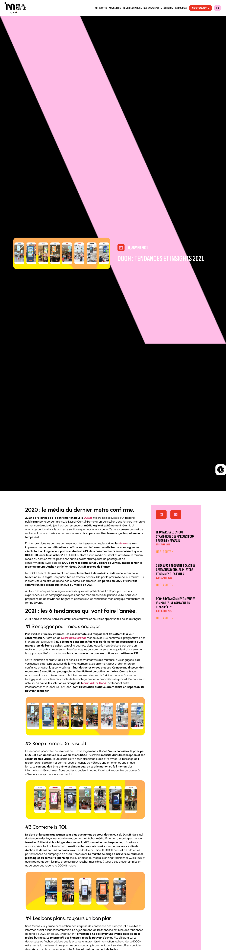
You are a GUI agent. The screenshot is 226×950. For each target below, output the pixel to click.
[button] (161, 514)
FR (217, 8)
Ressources (181, 8)
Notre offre (101, 8)
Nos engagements (153, 8)
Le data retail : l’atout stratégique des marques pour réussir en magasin (175, 536)
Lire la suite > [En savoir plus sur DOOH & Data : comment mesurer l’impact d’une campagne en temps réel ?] (164, 618)
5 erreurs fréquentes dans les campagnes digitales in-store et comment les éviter (175, 569)
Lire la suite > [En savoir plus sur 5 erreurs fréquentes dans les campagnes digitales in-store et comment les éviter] (164, 585)
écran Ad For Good (94, 683)
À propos (168, 8)
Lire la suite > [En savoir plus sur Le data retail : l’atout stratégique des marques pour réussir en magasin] (164, 551)
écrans (123, 543)
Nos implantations (132, 8)
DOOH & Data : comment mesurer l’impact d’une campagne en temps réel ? (175, 603)
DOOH (88, 517)
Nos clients (115, 8)
